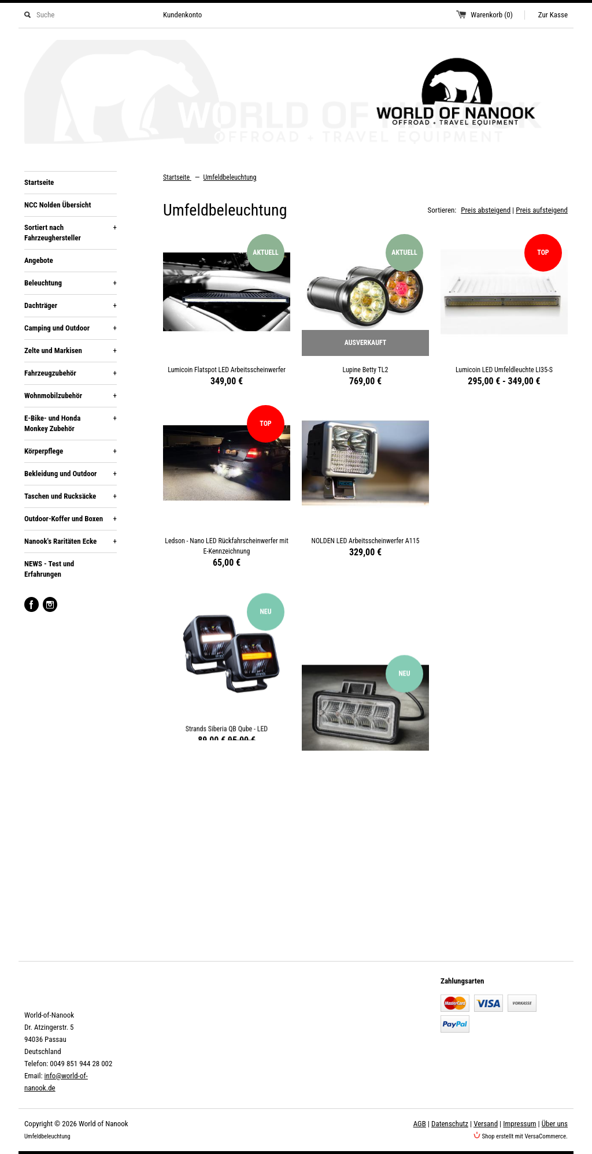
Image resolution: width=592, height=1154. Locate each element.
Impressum (519, 1123)
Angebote (38, 260)
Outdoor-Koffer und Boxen (70, 519)
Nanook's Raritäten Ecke (70, 541)
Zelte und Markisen (70, 351)
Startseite (39, 182)
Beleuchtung (70, 283)
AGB (419, 1123)
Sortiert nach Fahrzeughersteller (70, 232)
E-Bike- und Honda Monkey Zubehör (70, 423)
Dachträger (70, 305)
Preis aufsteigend (542, 210)
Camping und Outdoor (70, 328)
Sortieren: (442, 210)
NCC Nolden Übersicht (57, 205)
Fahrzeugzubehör (70, 373)
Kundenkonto (182, 14)
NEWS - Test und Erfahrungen (49, 568)
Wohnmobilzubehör (70, 396)
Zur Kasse (553, 14)
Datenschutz (449, 1123)
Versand (485, 1123)
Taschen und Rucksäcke (70, 496)
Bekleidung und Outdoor (70, 474)
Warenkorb (492, 14)
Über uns (555, 1123)
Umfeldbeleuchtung (230, 177)
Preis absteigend (485, 210)
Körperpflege (70, 451)
